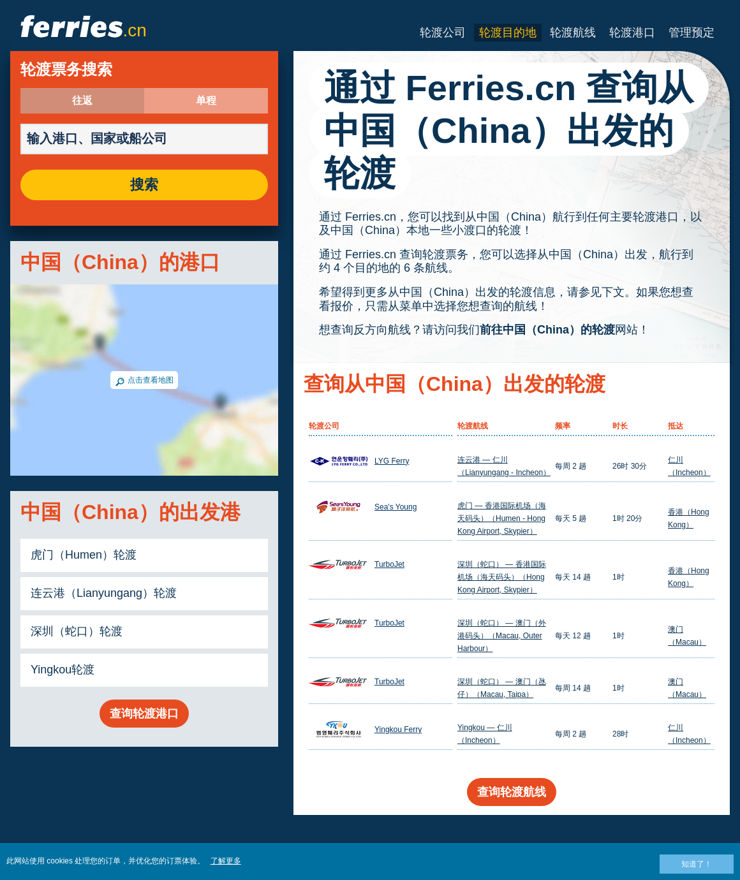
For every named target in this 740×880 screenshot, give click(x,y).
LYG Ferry (391, 461)
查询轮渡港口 (144, 713)
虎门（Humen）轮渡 (84, 555)
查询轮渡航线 (511, 792)
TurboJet (389, 564)
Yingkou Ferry (398, 729)
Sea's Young (395, 506)
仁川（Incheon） (689, 466)
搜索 (144, 185)
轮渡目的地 (507, 32)
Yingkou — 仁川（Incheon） (484, 734)
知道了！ (696, 864)
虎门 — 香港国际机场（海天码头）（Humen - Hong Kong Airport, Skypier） (501, 518)
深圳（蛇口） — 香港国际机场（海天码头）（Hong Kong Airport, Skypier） (501, 577)
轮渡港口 (632, 32)
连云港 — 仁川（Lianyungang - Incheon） (504, 466)
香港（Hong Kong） (688, 518)
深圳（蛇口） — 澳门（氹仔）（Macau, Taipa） (501, 688)
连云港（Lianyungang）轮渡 (104, 593)
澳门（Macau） (687, 636)
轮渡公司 (443, 32)
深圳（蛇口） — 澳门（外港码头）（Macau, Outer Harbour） (501, 636)
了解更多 (226, 860)
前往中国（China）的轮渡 (547, 329)
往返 (82, 101)
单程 (206, 101)
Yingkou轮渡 (62, 669)
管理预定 (691, 32)
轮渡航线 (573, 32)
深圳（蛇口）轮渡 (76, 631)
